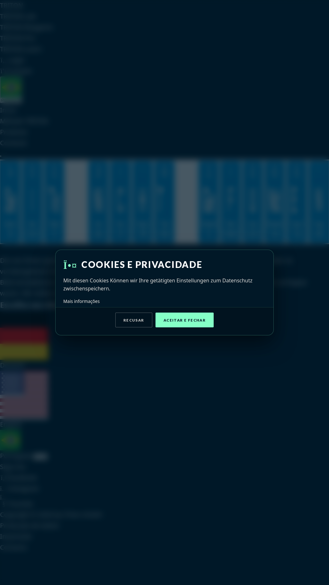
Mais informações (81, 301)
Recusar (133, 320)
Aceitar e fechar (185, 320)
